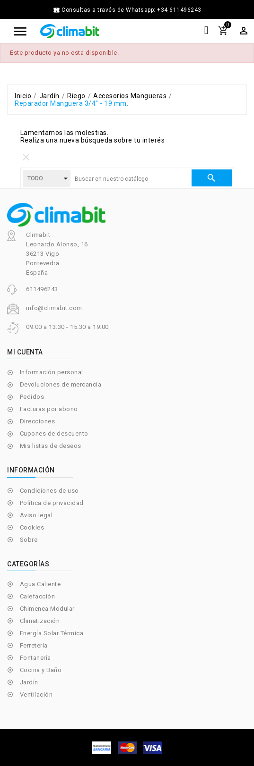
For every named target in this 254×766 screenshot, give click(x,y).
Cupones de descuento (54, 433)
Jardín (29, 682)
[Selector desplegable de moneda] (243, 30)
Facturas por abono (49, 408)
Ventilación (36, 694)
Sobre (29, 539)
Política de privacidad (52, 502)
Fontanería (35, 657)
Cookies (32, 527)
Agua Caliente (40, 584)
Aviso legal (36, 515)
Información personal (51, 372)
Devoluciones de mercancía (61, 384)
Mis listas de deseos (50, 445)
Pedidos (32, 396)
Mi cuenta (25, 352)
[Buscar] (131, 178)
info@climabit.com (54, 307)
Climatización (40, 620)
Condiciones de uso (49, 490)
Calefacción (37, 596)
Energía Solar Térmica (52, 633)
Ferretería (34, 645)
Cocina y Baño (41, 669)
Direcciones (37, 421)
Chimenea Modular (47, 608)
